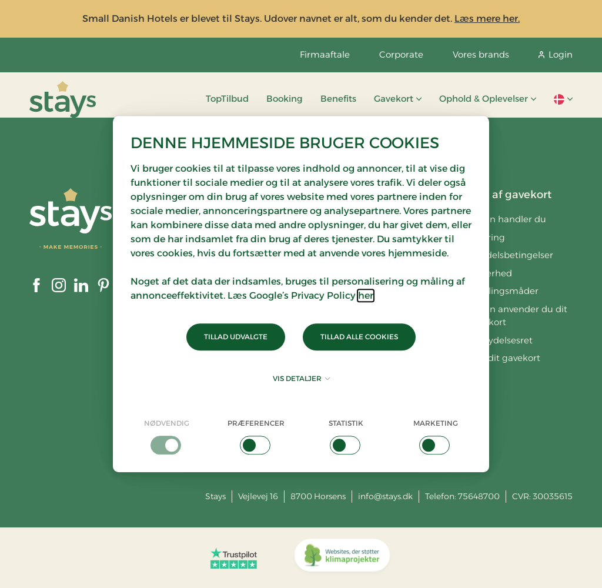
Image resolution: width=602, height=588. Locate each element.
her (365, 295)
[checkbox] (167, 436)
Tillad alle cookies (359, 336)
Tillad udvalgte (235, 336)
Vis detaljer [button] (301, 378)
